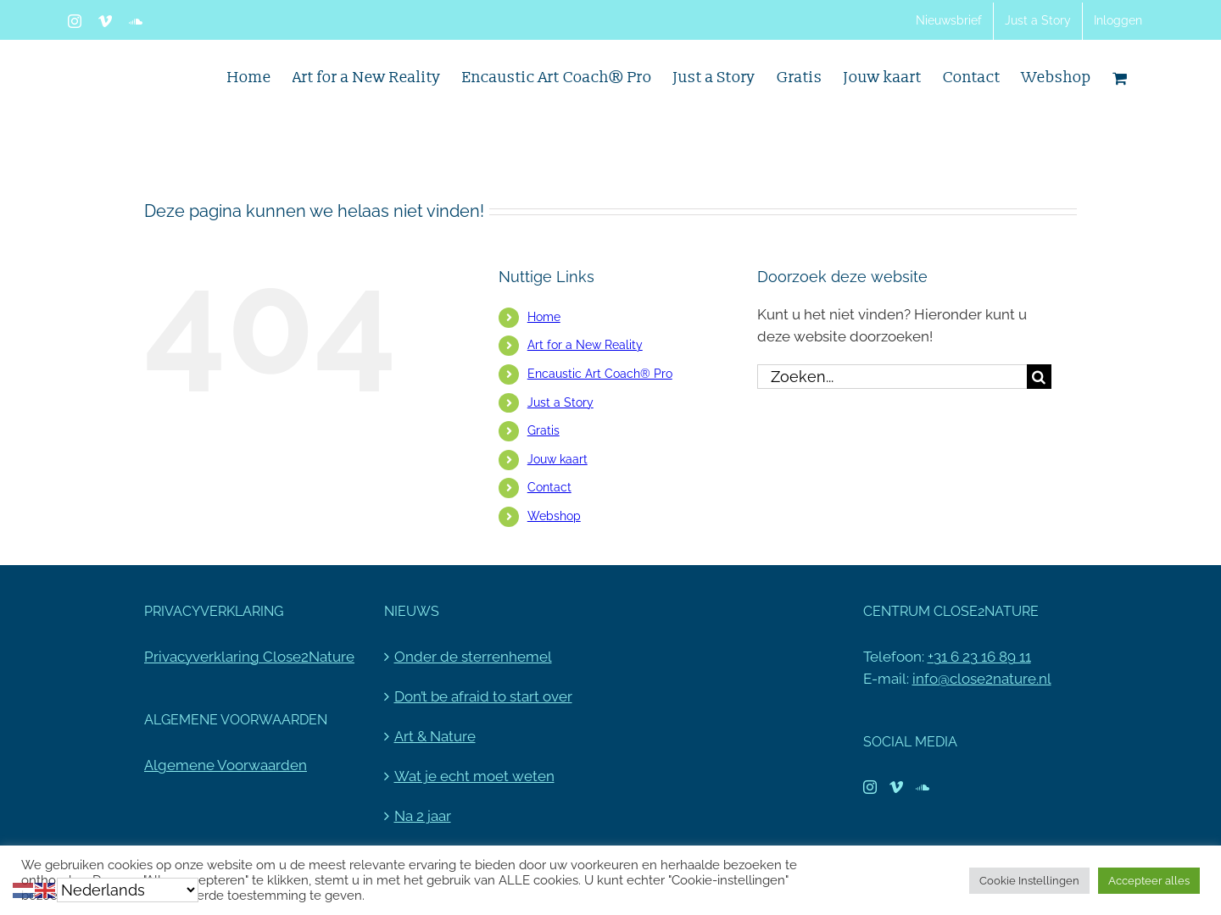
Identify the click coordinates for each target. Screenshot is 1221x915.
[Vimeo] (896, 787)
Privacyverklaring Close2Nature (249, 656)
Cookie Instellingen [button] (1029, 880)
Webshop (554, 516)
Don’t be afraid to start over (483, 696)
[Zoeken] (1039, 376)
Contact (549, 487)
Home (543, 317)
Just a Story (560, 402)
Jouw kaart (557, 459)
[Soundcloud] (922, 787)
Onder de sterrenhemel (473, 656)
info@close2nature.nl (981, 678)
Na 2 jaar (422, 815)
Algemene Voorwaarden (225, 765)
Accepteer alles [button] (1149, 880)
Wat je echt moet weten (474, 776)
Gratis (543, 430)
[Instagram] (870, 787)
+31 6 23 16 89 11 (979, 656)
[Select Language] (127, 890)
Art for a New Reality (585, 345)
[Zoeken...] (892, 376)
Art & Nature (435, 736)
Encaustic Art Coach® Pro (599, 373)
